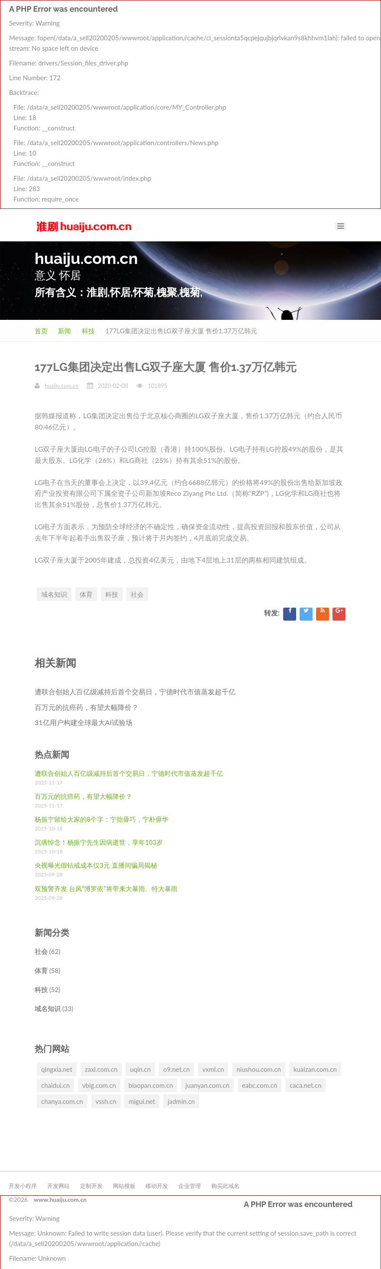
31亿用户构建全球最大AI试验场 (83, 722)
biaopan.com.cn (151, 1085)
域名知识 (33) (54, 1008)
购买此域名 (225, 1185)
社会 (137, 594)
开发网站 (58, 1185)
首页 (41, 331)
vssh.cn (106, 1101)
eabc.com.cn (259, 1085)
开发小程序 (23, 1185)
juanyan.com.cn (207, 1085)
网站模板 (124, 1185)
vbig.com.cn (99, 1085)
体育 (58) (47, 970)
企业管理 (189, 1185)
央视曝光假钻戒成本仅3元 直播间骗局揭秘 (96, 865)
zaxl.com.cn (101, 1069)
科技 (88, 331)
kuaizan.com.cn (315, 1069)
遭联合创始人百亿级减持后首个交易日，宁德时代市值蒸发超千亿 (135, 691)
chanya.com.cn (62, 1101)
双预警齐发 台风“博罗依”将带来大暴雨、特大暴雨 (106, 888)
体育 (86, 594)
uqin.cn (140, 1069)
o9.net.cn (176, 1069)
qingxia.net (56, 1069)
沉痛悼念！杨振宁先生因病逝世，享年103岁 (99, 842)
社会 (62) (47, 951)
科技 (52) (47, 989)
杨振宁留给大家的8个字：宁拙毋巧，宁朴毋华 (101, 819)
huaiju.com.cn (61, 385)
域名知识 (54, 594)
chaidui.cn (55, 1085)
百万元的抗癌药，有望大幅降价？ (87, 707)
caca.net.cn (305, 1085)
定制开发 (91, 1185)
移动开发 (156, 1185)
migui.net (142, 1101)
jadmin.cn (181, 1101)
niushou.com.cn (258, 1069)
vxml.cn (213, 1069)
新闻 (64, 331)
